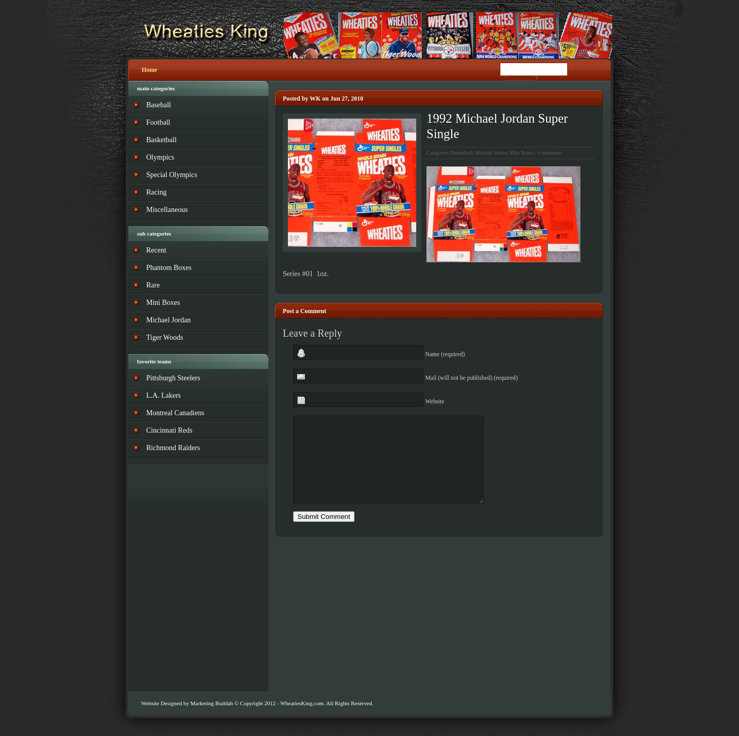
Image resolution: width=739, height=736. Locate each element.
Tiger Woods (164, 337)
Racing (156, 192)
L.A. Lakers (163, 395)
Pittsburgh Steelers (173, 378)
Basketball (462, 153)
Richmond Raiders (173, 448)
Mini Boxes (522, 153)
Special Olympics (171, 175)
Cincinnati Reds (169, 430)
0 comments (549, 153)
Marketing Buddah (211, 703)
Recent (156, 250)
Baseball (158, 105)
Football (158, 122)
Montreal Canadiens (175, 413)
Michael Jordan (491, 153)
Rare (153, 285)
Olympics (160, 157)
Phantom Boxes (168, 268)
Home (150, 69)
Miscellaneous (167, 210)
